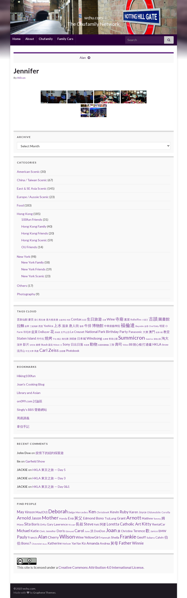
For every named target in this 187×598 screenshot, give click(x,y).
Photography (26, 294)
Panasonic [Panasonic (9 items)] (135, 332)
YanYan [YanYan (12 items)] (76, 543)
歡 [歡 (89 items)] (148, 530)
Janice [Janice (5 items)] (154, 531)
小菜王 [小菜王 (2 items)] (145, 320)
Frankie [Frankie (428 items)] (128, 537)
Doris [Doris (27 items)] (60, 531)
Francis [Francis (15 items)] (32, 537)
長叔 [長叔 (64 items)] (79, 524)
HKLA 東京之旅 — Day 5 (49, 470)
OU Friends (29, 247)
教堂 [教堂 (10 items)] (166, 332)
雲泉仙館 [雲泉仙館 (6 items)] (22, 319)
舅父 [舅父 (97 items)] (78, 517)
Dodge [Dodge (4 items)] (71, 512)
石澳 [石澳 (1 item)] (104, 320)
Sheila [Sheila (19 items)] (115, 537)
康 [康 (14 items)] (118, 531)
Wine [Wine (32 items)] (80, 537)
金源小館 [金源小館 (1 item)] (159, 332)
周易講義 (23, 418)
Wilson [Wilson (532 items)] (67, 536)
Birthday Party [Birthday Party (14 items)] (117, 332)
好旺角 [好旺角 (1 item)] (32, 345)
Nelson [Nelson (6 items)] (66, 543)
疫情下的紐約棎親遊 (50, 453)
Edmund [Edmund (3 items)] (70, 531)
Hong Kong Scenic (34, 240)
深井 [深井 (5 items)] (19, 344)
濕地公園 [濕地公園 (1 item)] (157, 339)
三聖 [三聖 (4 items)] (111, 344)
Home (16, 39)
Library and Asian (28, 393)
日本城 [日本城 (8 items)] (81, 338)
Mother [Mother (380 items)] (50, 518)
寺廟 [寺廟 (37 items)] (119, 319)
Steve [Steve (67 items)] (88, 524)
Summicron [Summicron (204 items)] (131, 337)
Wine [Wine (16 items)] (111, 319)
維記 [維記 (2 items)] (59, 339)
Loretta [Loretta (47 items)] (113, 524)
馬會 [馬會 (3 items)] (36, 351)
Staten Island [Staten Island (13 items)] (26, 338)
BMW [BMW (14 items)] (162, 531)
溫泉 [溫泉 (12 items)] (65, 326)
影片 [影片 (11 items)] (26, 344)
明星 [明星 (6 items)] (162, 326)
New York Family (32, 262)
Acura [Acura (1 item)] (44, 544)
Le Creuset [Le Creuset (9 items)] (77, 332)
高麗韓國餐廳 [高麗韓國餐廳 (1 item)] (103, 345)
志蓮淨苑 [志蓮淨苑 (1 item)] (62, 320)
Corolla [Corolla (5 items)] (165, 512)
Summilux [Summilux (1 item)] (149, 339)
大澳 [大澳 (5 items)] (145, 332)
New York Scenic (32, 276)
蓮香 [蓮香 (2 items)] (82, 326)
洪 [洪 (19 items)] (91, 531)
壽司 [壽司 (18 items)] (118, 344)
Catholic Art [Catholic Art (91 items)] (130, 523)
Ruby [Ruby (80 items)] (124, 511)
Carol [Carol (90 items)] (79, 530)
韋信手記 (23, 426)
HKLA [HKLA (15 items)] (156, 344)
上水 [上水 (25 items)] (57, 325)
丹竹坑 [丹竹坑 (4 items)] (40, 338)
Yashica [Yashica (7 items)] (48, 326)
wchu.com (93, 16)
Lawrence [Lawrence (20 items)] (61, 524)
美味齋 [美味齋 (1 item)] (57, 332)
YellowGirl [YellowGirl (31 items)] (92, 537)
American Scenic (28, 171)
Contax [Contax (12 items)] (76, 319)
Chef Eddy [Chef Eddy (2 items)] (154, 326)
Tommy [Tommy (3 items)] (157, 518)
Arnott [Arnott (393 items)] (133, 518)
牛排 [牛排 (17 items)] (87, 326)
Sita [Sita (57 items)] (27, 524)
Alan (83, 57)
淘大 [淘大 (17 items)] (165, 338)
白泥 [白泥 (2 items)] (84, 320)
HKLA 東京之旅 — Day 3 (49, 478)
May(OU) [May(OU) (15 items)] (42, 512)
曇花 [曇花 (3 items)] (50, 344)
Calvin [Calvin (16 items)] (159, 537)
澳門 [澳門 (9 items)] (152, 332)
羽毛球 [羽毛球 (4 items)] (27, 331)
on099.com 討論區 (29, 401)
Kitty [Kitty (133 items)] (146, 523)
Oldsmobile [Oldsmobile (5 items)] (154, 512)
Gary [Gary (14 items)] (50, 524)
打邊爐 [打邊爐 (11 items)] (147, 344)
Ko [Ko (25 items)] (84, 543)
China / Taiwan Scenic (32, 180)
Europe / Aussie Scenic (33, 197)
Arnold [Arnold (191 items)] (24, 517)
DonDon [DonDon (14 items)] (99, 531)
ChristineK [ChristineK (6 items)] (103, 512)
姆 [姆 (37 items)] (163, 518)
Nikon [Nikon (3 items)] (56, 344)
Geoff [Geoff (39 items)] (141, 537)
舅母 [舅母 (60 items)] (114, 543)
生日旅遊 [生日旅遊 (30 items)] (94, 319)
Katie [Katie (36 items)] (34, 531)
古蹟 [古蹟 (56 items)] (153, 318)
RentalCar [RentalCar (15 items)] (158, 524)
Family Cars (65, 39)
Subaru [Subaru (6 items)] (151, 537)
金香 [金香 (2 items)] (146, 326)
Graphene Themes (44, 592)
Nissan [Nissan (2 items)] (71, 524)
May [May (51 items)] (20, 512)
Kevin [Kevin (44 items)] (114, 512)
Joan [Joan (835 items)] (111, 530)
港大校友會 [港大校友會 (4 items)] (52, 319)
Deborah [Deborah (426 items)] (58, 511)
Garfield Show (35, 461)
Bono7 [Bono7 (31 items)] (26, 543)
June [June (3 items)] (87, 531)
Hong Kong (25, 214)
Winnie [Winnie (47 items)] (138, 543)
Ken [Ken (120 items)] (92, 511)
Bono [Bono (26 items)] (100, 518)
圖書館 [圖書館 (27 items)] (164, 319)
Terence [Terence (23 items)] (139, 531)
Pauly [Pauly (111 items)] (22, 537)
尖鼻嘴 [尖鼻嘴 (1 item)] (105, 339)
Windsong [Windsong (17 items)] (94, 338)
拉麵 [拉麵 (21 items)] (20, 325)
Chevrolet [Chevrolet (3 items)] (37, 543)
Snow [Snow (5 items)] (165, 344)
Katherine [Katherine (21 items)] (55, 543)
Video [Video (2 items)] (125, 345)
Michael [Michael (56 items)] (23, 530)
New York (23, 256)
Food (20, 205)
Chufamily (46, 39)
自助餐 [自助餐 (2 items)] (62, 351)
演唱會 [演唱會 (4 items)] (72, 338)
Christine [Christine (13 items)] (127, 531)
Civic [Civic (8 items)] (42, 531)
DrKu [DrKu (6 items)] (43, 524)
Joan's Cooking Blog (30, 384)
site (27, 567)
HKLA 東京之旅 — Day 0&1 (51, 486)
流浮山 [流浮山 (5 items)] (21, 350)
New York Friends (33, 269)
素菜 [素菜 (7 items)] (127, 319)
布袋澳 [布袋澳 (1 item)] (86, 345)
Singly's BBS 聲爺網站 (32, 409)
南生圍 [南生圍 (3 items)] (65, 338)
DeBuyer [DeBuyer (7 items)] (44, 332)
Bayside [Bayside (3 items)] (139, 326)
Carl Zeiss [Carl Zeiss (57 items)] (49, 350)
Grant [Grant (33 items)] (121, 518)
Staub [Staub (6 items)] (44, 344)
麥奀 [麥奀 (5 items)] (31, 319)
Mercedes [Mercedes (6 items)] (82, 512)
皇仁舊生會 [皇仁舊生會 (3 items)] (39, 319)
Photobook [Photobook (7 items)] (72, 350)
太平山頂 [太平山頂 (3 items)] (65, 332)
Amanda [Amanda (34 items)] (92, 543)
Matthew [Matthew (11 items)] (147, 518)
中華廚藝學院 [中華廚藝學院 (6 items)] (112, 326)
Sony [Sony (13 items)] (66, 344)
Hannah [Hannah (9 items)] (105, 537)
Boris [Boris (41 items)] (35, 524)
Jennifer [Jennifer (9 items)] (51, 531)
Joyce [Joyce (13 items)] (142, 512)
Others (22, 285)
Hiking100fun (26, 376)
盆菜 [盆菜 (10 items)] (34, 332)
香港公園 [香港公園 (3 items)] (113, 338)
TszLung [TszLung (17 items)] (110, 518)
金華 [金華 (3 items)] (27, 326)
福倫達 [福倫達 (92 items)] (128, 325)
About (29, 39)
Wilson (21, 77)
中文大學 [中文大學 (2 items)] (30, 351)
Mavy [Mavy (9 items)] (20, 524)
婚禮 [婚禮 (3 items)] (38, 344)
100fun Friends (31, 219)
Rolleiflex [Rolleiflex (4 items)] (136, 319)
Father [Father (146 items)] (125, 542)
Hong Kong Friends (34, 233)
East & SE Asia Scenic (32, 188)
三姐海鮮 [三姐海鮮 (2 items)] (34, 326)
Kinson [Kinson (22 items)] (30, 512)
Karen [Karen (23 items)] (133, 512)
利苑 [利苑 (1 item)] (68, 320)
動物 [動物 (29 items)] (93, 344)
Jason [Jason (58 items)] (36, 518)
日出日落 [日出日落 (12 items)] (77, 344)
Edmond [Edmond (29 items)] (89, 518)
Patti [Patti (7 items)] (96, 524)
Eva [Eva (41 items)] (71, 518)
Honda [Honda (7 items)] (63, 518)
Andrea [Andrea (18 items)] (105, 543)
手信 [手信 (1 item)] (54, 339)
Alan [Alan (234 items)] (42, 536)
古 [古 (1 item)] (61, 345)
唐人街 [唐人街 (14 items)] (74, 326)
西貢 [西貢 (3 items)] (40, 326)
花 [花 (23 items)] (52, 331)
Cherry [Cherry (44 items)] (53, 537)
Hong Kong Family (33, 226)
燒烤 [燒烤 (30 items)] (48, 338)
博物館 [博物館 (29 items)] (97, 325)
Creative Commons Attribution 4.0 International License (100, 567)
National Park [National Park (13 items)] (95, 332)
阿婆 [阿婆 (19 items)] (103, 524)
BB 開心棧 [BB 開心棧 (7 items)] (135, 344)
